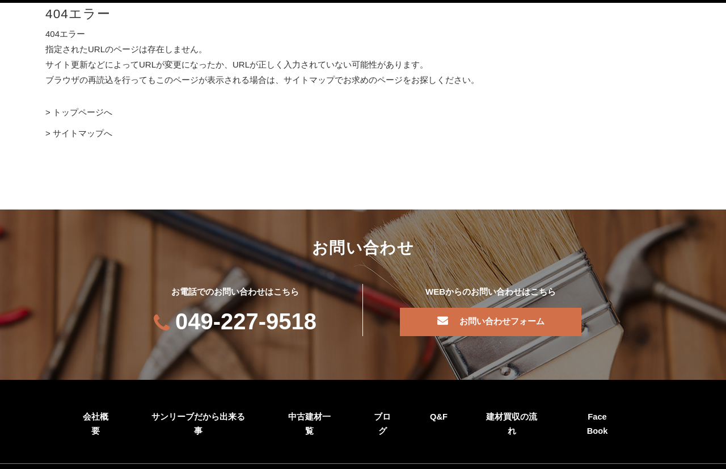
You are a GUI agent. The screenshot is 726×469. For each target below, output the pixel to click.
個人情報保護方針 (72, 457)
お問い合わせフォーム (501, 320)
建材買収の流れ (511, 415)
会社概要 (95, 415)
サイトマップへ (82, 133)
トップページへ (82, 112)
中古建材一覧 (309, 415)
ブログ (382, 415)
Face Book (597, 415)
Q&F (438, 415)
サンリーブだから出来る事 (198, 415)
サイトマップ (143, 457)
